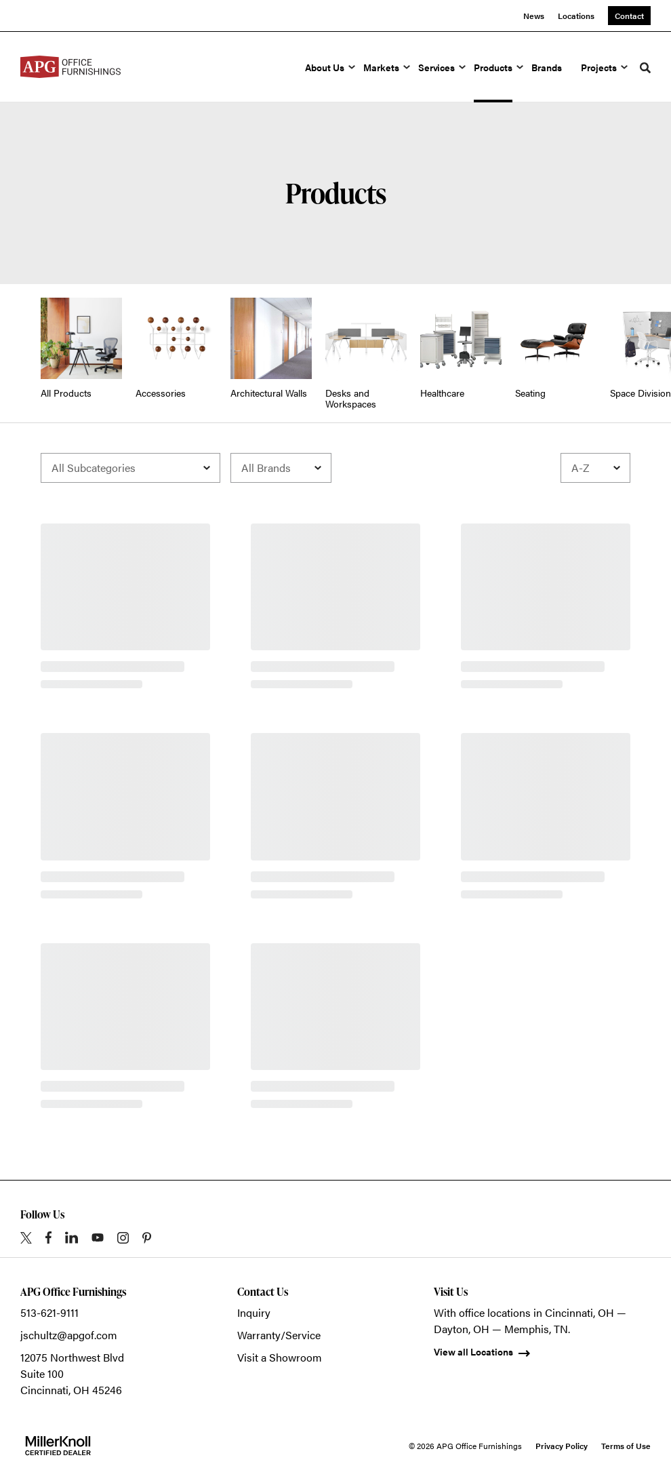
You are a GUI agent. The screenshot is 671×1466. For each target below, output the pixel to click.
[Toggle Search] (645, 67)
